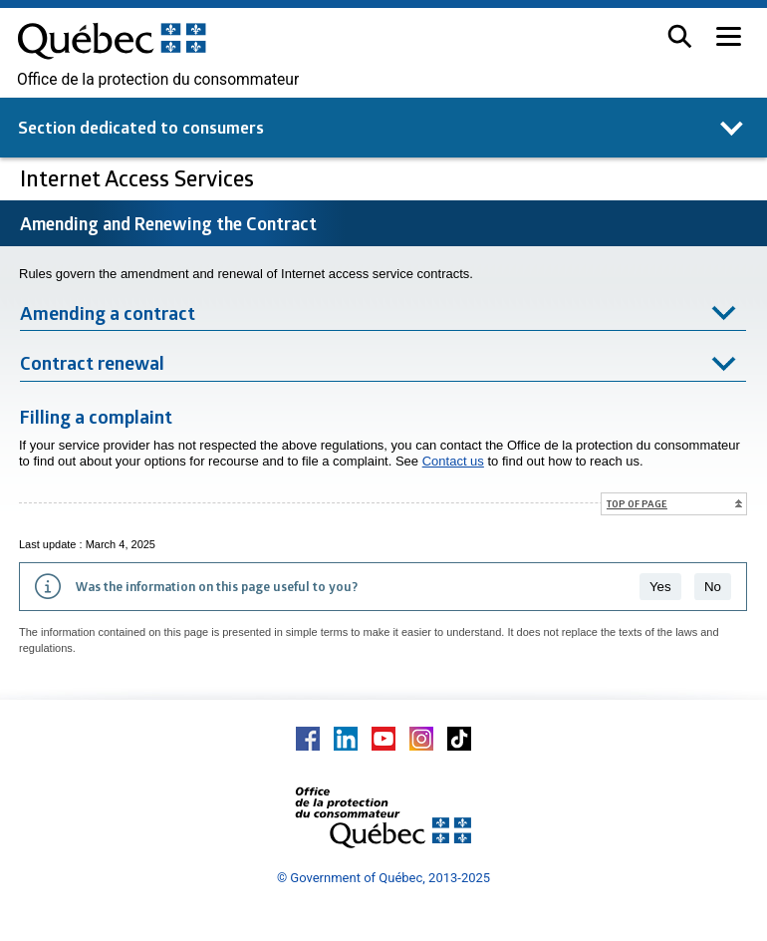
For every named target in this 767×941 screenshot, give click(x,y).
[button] (679, 36)
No (712, 586)
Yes (660, 586)
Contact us (453, 461)
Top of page (637, 503)
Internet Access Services (139, 177)
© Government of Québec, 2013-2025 (383, 877)
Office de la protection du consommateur (158, 80)
